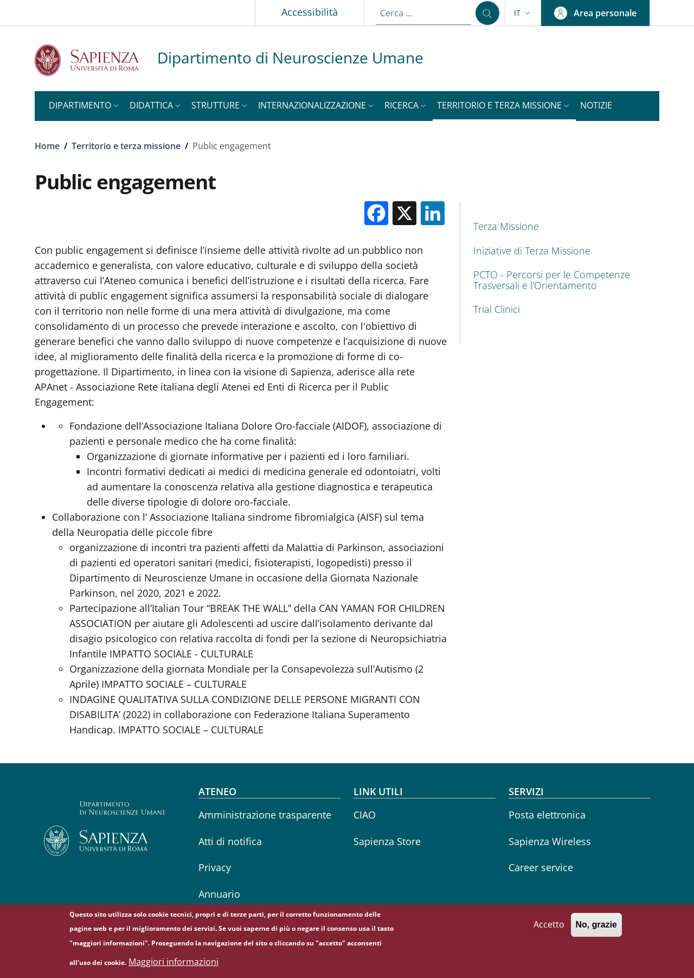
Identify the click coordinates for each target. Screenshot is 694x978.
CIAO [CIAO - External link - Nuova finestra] (365, 814)
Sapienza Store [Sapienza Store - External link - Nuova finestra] (387, 841)
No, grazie (596, 929)
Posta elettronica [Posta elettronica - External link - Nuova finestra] (547, 814)
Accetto (549, 929)
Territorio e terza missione (126, 146)
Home (47, 146)
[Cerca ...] (487, 13)
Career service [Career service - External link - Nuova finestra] (541, 867)
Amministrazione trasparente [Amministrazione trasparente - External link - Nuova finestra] (264, 814)
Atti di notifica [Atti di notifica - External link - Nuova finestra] (230, 841)
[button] (523, 13)
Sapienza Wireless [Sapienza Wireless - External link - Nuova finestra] (550, 841)
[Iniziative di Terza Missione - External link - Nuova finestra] (559, 251)
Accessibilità (309, 11)
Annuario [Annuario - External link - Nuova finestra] (219, 893)
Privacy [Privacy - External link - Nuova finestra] (214, 867)
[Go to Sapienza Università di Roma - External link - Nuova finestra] (96, 59)
